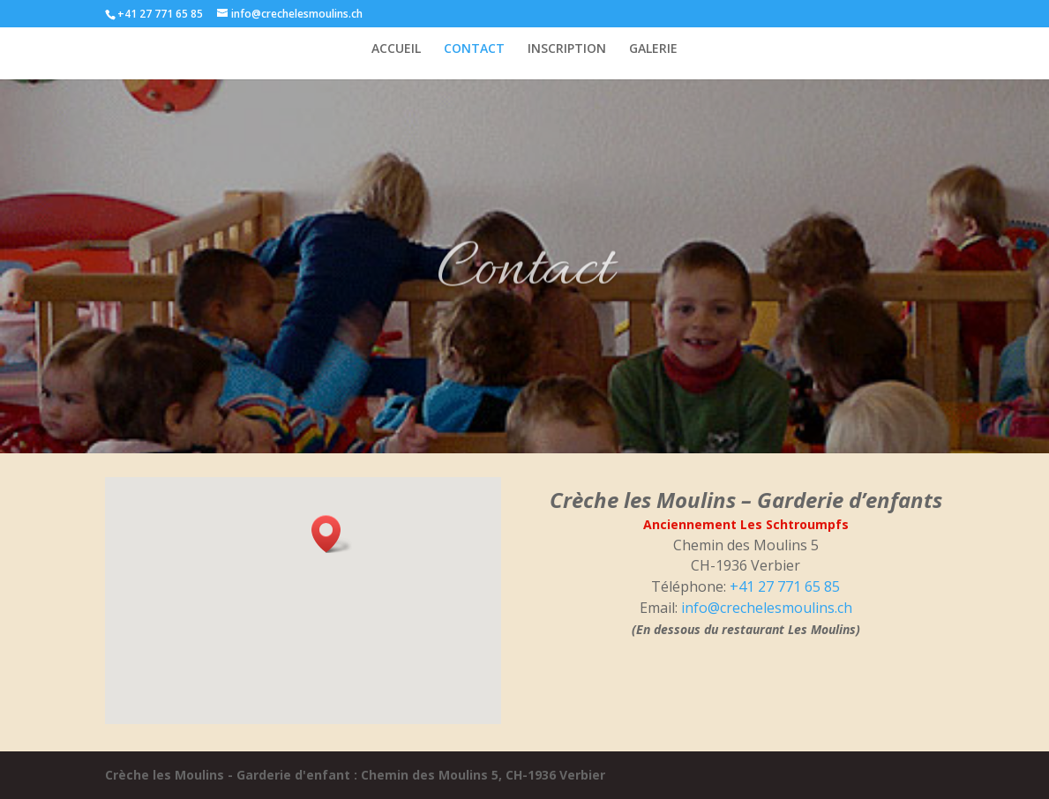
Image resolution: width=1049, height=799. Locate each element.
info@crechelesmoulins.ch (766, 607)
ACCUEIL (396, 49)
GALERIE (653, 49)
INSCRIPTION (567, 49)
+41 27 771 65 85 (785, 586)
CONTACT (474, 49)
